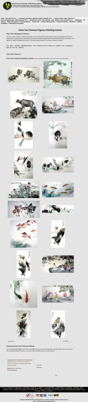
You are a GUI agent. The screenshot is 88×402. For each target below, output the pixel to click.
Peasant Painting (25, 21)
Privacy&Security (61, 387)
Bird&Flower (33, 20)
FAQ (82, 387)
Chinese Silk (35, 21)
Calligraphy (78, 20)
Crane (62, 20)
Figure (3, 20)
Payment (34, 387)
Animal (56, 18)
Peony (39, 20)
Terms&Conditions (50, 387)
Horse (65, 18)
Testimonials (27, 387)
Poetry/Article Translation (16, 23)
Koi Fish (11, 18)
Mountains (29, 18)
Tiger (69, 18)
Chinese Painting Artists (48, 21)
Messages (46, 370)
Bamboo (57, 20)
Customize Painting (62, 21)
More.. (15, 18)
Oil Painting (48, 389)
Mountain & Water (37, 18)
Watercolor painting (13, 21)
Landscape (22, 18)
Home (2, 18)
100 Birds (67, 20)
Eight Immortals (19, 20)
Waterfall (45, 18)
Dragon (61, 18)
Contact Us (41, 387)
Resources (69, 387)
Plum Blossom (46, 20)
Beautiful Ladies (10, 20)
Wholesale (72, 21)
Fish (6, 18)
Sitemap (77, 387)
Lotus (52, 20)
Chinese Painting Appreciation (14, 387)
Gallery (3, 387)
